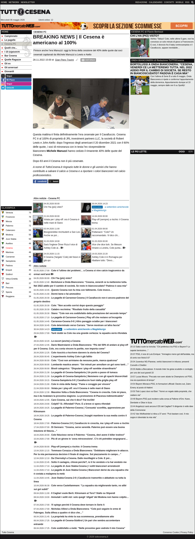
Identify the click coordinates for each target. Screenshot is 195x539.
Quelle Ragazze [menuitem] (11, 59)
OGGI (182, 151)
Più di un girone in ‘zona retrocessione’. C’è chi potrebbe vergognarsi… (89, 438)
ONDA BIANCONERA (142, 60)
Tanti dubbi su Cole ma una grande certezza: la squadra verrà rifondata (89, 333)
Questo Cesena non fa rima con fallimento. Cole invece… (81, 290)
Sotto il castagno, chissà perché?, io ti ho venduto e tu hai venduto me (89, 462)
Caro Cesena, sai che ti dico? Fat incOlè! (73, 400)
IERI (190, 151)
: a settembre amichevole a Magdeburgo (78, 329)
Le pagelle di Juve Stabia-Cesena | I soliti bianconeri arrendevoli (85, 466)
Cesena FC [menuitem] (9, 44)
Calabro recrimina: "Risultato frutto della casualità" (78, 309)
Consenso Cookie (171, 532)
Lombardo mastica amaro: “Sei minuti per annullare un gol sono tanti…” (90, 364)
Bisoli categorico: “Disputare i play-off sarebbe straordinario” (84, 368)
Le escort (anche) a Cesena (65, 341)
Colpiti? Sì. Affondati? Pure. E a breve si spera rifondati (80, 404)
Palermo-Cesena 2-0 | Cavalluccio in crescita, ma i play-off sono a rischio (90, 423)
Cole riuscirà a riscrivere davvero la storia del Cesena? (80, 352)
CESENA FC (137, 31)
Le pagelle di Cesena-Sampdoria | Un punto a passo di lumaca (84, 372)
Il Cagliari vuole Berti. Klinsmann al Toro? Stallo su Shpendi (83, 493)
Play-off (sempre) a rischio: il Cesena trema (74, 446)
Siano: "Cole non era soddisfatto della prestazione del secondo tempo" (89, 313)
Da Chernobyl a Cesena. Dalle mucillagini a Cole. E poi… (81, 458)
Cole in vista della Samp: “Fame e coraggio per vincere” (81, 384)
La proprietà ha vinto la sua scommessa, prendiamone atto (82, 516)
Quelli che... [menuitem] (9, 48)
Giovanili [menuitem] (8, 71)
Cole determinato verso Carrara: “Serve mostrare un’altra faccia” (86, 325)
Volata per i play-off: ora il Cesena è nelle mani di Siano (80, 388)
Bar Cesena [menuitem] (9, 55)
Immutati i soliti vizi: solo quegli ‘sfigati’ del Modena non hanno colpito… (90, 497)
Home (5, 31)
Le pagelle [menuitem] (9, 40)
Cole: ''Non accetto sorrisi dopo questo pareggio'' (77, 305)
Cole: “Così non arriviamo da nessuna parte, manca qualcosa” (84, 360)
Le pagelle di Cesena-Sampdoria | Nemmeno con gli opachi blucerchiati (89, 376)
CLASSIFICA (8, 208)
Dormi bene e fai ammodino (66, 294)
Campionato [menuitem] (9, 36)
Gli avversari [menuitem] (10, 67)
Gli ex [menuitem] (6, 63)
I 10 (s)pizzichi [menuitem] (11, 51)
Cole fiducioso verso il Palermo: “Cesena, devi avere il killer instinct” (88, 435)
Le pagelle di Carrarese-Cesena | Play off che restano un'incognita (86, 317)
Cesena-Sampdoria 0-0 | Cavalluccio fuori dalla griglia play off (84, 380)
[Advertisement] (16, 186)
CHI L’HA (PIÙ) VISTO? (144, 35)
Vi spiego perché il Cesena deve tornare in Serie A (78, 504)
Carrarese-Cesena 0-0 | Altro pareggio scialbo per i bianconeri (84, 321)
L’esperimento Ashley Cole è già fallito (71, 356)
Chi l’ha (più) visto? (53, 207)
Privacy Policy (187, 532)
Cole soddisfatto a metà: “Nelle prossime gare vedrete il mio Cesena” (88, 528)
